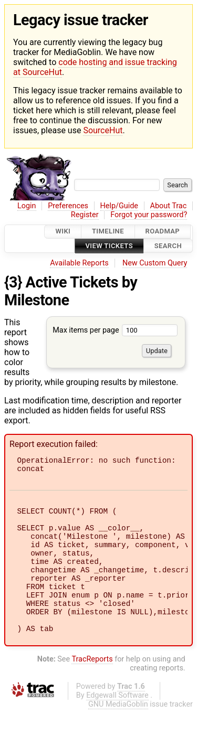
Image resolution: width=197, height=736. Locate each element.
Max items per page (115, 330)
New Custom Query (154, 263)
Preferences (68, 205)
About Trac (168, 205)
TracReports (91, 685)
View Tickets (109, 246)
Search (168, 246)
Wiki (62, 232)
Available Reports (79, 263)
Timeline (108, 232)
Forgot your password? (148, 214)
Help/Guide (119, 205)
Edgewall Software (117, 722)
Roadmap (163, 232)
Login (26, 205)
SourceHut (102, 130)
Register (85, 214)
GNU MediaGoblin (118, 731)
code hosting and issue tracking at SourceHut (95, 67)
